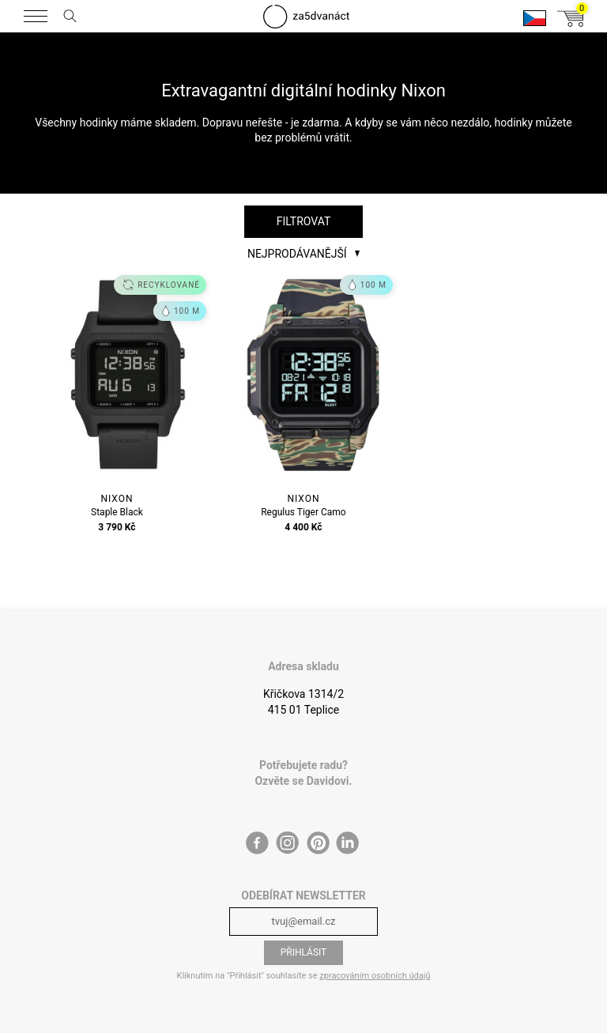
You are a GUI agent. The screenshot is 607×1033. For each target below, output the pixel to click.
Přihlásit (304, 952)
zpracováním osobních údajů (374, 976)
